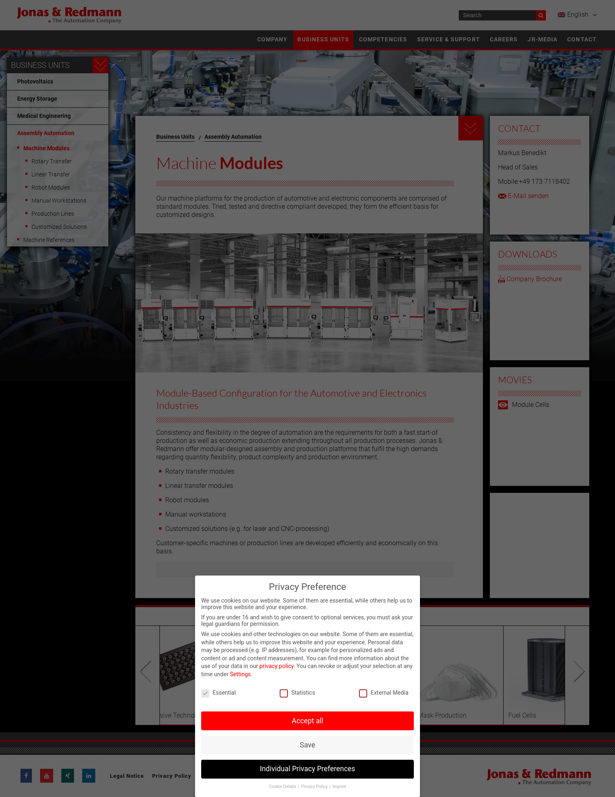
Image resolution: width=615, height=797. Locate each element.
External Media (383, 692)
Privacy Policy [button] (315, 786)
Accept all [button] (307, 721)
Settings (240, 674)
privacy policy (276, 666)
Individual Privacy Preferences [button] (307, 769)
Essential (218, 692)
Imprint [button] (339, 786)
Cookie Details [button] (283, 786)
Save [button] (307, 745)
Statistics (297, 692)
